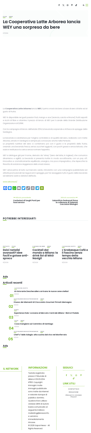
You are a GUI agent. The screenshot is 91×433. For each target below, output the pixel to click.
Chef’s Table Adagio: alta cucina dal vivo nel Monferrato (40, 334)
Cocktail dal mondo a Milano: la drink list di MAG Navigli (45, 254)
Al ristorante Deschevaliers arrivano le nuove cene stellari (41, 291)
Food (5, 16)
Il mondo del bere (38, 246)
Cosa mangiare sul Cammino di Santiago (33, 324)
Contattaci (73, 389)
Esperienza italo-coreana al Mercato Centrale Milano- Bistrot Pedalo (46, 313)
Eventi (16, 309)
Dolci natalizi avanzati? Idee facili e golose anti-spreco (15, 254)
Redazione (74, 392)
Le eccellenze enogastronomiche (26, 299)
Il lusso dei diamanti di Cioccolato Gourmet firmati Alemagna (42, 302)
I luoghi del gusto (69, 246)
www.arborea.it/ (10, 181)
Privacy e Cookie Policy (74, 396)
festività (6, 246)
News (11, 16)
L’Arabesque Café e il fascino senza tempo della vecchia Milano (75, 254)
